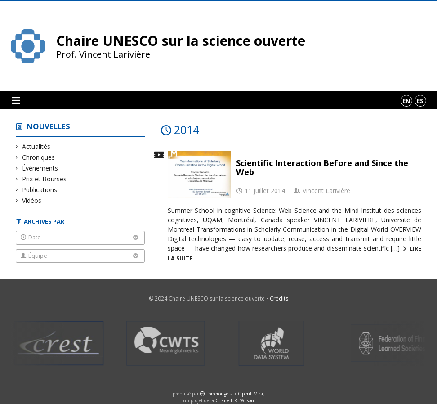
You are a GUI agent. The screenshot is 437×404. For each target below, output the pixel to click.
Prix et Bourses (44, 179)
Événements (40, 168)
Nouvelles (48, 126)
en (406, 101)
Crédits (279, 298)
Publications (39, 189)
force (217, 394)
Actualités (36, 146)
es (420, 101)
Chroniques (38, 157)
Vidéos (31, 200)
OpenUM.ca (250, 394)
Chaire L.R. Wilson (234, 400)
